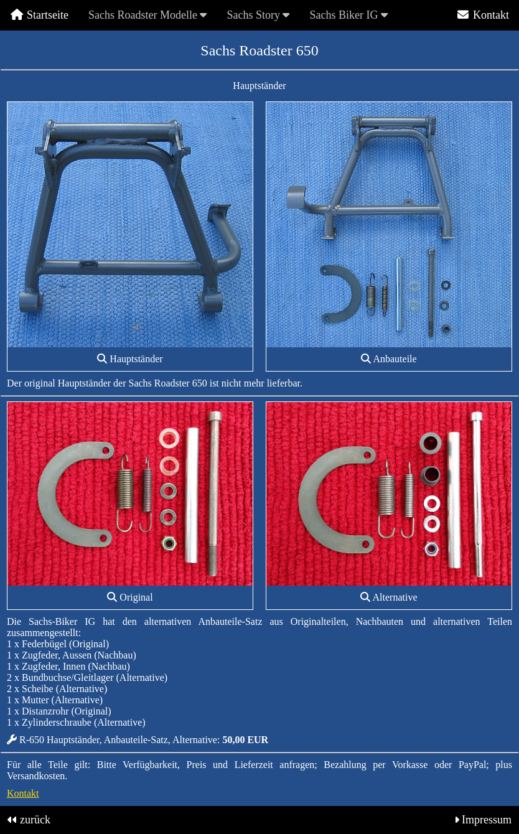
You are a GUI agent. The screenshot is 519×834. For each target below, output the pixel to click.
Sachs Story (258, 15)
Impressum (487, 819)
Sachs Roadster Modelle (147, 15)
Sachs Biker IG (348, 15)
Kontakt (482, 15)
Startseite (39, 15)
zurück (35, 819)
